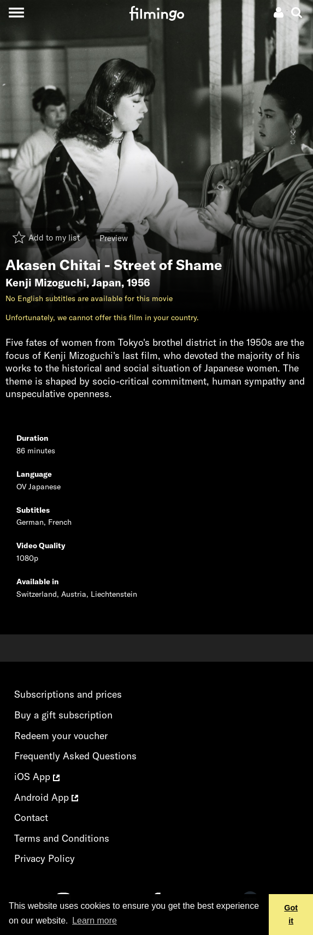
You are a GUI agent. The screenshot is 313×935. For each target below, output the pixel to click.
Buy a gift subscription (63, 715)
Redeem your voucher (61, 735)
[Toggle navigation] (16, 12)
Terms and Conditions (61, 838)
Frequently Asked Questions (75, 756)
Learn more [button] (94, 920)
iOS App (37, 776)
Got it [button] (291, 914)
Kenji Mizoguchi (45, 282)
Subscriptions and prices (68, 694)
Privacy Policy (44, 858)
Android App (46, 797)
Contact (31, 817)
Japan (106, 282)
